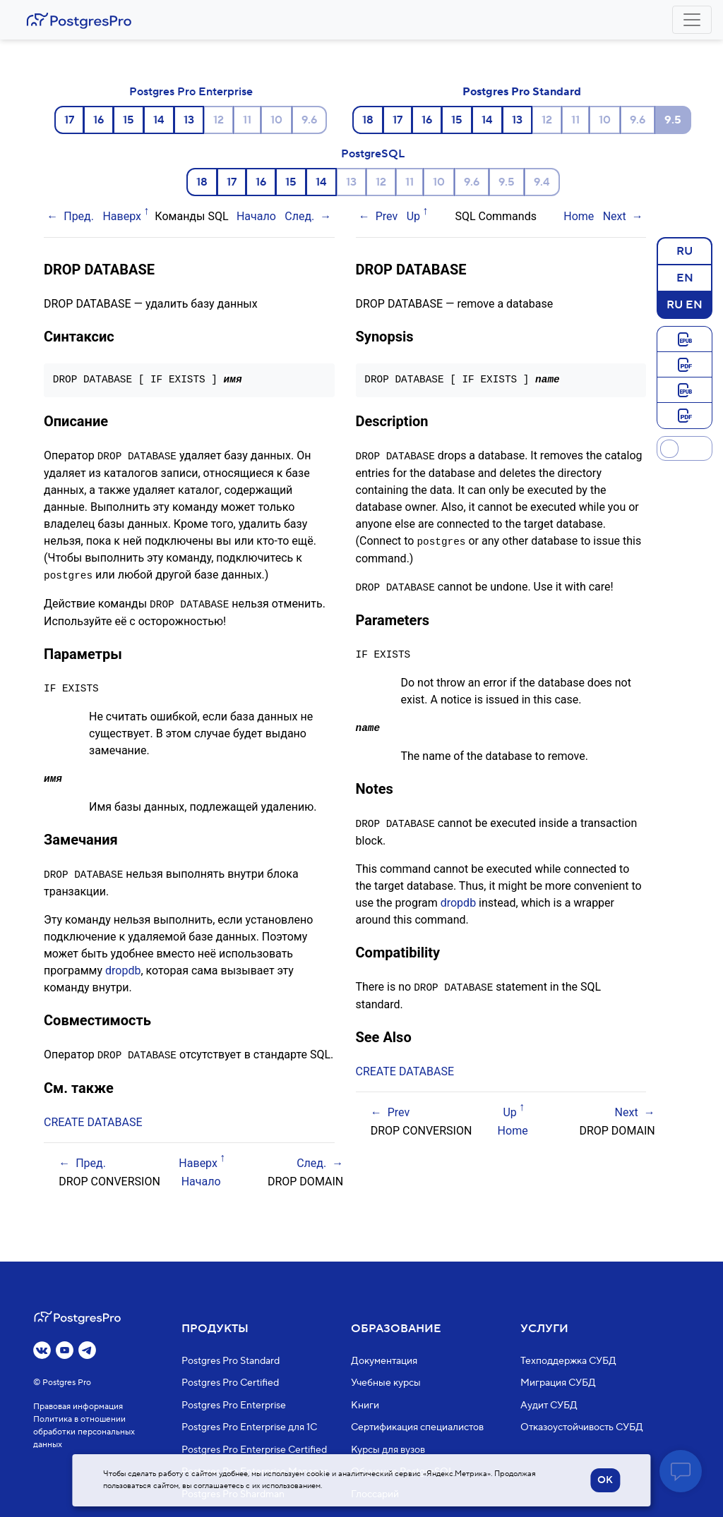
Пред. (79, 216)
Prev (387, 216)
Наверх (121, 216)
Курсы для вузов (388, 1450)
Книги (365, 1405)
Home (578, 216)
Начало (256, 216)
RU (684, 250)
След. (299, 216)
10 (276, 120)
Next (614, 216)
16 (98, 120)
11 (247, 120)
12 (218, 120)
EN (684, 277)
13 (189, 120)
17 (69, 120)
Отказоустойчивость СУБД (581, 1427)
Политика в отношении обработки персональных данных (84, 1432)
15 (128, 120)
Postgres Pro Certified (230, 1383)
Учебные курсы (386, 1383)
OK (605, 1480)
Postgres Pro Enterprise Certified (254, 1450)
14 (159, 120)
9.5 (506, 182)
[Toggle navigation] (692, 20)
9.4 (542, 182)
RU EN (685, 304)
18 (368, 120)
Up (413, 216)
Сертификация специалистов (417, 1427)
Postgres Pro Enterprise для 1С (249, 1427)
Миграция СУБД (558, 1383)
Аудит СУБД (549, 1405)
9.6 (309, 120)
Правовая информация (78, 1406)
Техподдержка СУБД (568, 1361)
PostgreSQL (373, 154)
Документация (384, 1361)
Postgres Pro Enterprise (191, 92)
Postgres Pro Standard (521, 92)
